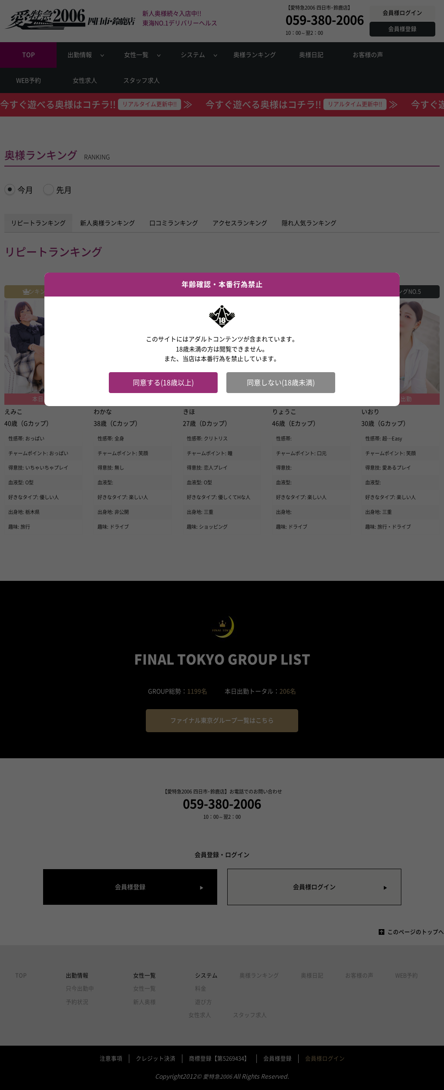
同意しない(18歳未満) (281, 382)
